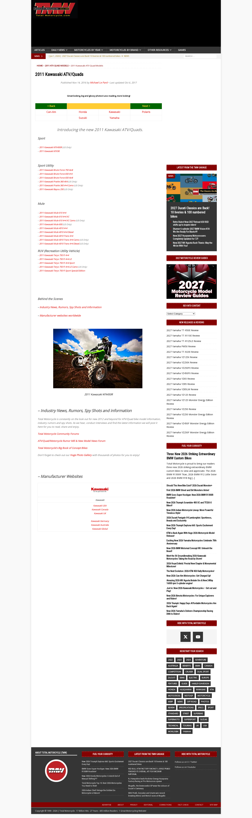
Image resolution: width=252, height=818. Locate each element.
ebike (182, 677)
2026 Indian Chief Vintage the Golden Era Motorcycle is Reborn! (98, 791)
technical (173, 725)
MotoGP (188, 695)
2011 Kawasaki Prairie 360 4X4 (53, 181)
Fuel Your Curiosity (192, 446)
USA (205, 725)
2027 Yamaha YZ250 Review (181, 409)
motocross (174, 695)
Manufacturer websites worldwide (60, 315)
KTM (212, 689)
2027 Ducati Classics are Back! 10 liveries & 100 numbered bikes (190, 212)
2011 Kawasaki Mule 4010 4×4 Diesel (56, 232)
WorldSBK (173, 731)
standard (173, 713)
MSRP (170, 701)
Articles (39, 49)
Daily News (58, 49)
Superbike (198, 713)
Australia (173, 665)
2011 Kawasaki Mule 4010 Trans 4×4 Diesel (59, 243)
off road (192, 701)
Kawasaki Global (100, 528)
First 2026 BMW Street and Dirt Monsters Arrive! (187, 490)
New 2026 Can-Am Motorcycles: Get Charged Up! (188, 575)
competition (174, 671)
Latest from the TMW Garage (192, 167)
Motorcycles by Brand (124, 49)
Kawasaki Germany (100, 521)
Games (182, 49)
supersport (190, 719)
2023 (179, 659)
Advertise (106, 805)
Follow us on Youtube (185, 767)
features (172, 683)
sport (211, 707)
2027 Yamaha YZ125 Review (181, 394)
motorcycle (204, 695)
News (180, 701)
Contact (199, 805)
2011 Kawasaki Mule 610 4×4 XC (54, 216)
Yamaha (114, 118)
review (171, 707)
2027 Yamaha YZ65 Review (180, 378)
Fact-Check (183, 805)
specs (200, 707)
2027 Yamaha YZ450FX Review (182, 373)
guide (184, 683)
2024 (188, 659)
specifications (186, 707)
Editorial (148, 805)
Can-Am (51, 112)
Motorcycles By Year (87, 49)
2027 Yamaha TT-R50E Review (182, 330)
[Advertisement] (150, 24)
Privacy (133, 805)
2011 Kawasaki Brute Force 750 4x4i (56, 170)
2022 (170, 659)
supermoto (174, 719)
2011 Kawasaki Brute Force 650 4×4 (55, 173)
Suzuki (83, 118)
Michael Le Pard (99, 82)
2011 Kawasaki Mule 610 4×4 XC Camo (57, 220)
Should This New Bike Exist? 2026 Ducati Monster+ (189, 485)
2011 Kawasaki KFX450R (50, 147)
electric (193, 677)
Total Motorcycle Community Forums (58, 433)
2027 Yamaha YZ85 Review (180, 384)
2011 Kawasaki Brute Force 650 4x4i (56, 177)
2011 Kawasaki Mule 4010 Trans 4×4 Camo (59, 239)
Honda (83, 112)
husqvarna (186, 689)
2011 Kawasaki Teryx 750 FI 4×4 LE (55, 259)
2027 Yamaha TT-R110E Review (183, 335)
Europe (205, 677)
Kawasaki (114, 112)
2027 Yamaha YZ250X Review (181, 362)
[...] (193, 477)
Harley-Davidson (200, 683)
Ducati (171, 677)
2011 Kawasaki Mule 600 (50, 224)
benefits (187, 665)
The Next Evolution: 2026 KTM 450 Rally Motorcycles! (190, 571)
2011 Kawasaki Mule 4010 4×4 (53, 228)
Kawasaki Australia (100, 525)
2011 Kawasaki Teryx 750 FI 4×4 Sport (57, 263)
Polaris (146, 112)
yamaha (187, 731)
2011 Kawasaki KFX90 (49, 151)
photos (205, 701)
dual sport (203, 671)
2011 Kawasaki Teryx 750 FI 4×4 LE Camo (58, 266)
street (186, 713)
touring (187, 725)
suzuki (203, 719)
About (121, 805)
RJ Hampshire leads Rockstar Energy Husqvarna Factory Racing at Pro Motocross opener (148, 780)
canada (208, 665)
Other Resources (158, 49)
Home (40, 65)
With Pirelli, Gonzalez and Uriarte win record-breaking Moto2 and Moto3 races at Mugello (146, 794)
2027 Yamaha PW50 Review (181, 346)
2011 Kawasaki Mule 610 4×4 (52, 212)
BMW (197, 665)
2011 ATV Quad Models (57, 65)
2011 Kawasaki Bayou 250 (51, 189)
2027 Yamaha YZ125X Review (181, 357)
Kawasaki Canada (100, 509)
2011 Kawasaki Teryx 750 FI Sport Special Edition (62, 270)
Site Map (214, 805)
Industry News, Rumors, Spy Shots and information (70, 307)
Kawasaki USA (99, 505)
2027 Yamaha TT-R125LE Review (183, 341)
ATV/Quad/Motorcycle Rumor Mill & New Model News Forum (71, 440)
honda (171, 689)
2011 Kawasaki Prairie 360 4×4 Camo (56, 185)
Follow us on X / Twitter (186, 761)
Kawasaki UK (100, 513)
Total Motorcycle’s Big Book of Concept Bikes (62, 448)
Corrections (165, 805)
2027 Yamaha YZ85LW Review (182, 389)
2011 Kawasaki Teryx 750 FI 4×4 (54, 255)
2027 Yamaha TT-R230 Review (182, 351)
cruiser (189, 671)
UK (197, 725)
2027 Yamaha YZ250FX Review (182, 367)
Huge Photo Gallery (81, 455)
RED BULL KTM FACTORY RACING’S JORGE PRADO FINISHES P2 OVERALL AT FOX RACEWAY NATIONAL (149, 771)
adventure (200, 659)
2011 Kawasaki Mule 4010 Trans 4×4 (56, 235)
